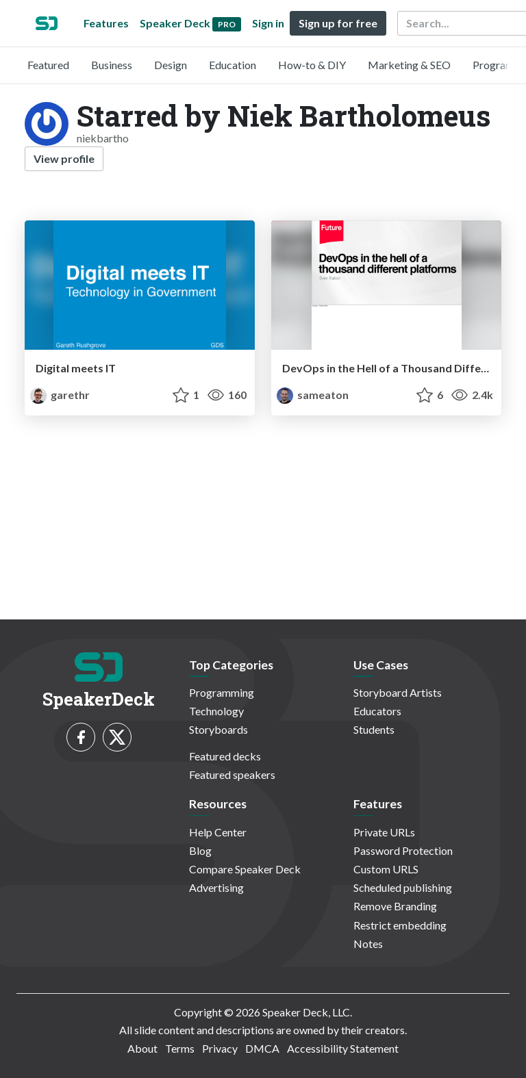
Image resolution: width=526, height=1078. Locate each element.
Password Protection (403, 850)
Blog (200, 850)
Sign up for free (338, 22)
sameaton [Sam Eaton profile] (313, 394)
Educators (377, 710)
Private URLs (384, 831)
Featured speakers (232, 774)
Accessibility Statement (343, 1048)
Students (373, 729)
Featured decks (225, 755)
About (142, 1048)
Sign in (268, 22)
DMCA (262, 1048)
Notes (368, 943)
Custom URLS (385, 868)
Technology (216, 710)
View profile (64, 158)
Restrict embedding (400, 925)
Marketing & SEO (409, 64)
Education (232, 64)
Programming (221, 692)
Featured (48, 64)
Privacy (220, 1048)
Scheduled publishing (402, 887)
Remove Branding (395, 905)
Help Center (218, 831)
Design (170, 64)
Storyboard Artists (397, 692)
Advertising (216, 887)
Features (106, 22)
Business (111, 64)
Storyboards (218, 729)
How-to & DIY (312, 64)
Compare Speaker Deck (245, 868)
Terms (180, 1048)
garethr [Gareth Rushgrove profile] (60, 394)
